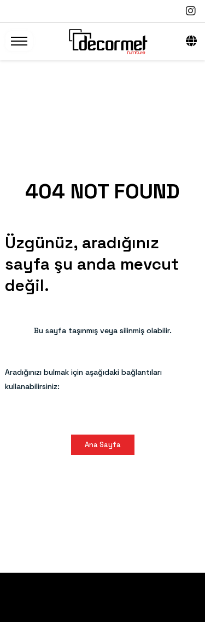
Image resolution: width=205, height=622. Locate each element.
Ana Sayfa (103, 444)
